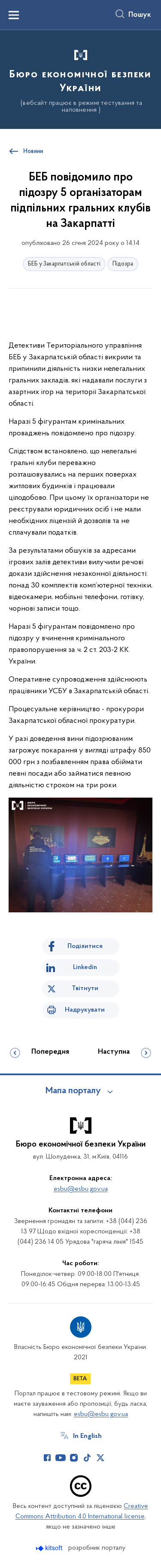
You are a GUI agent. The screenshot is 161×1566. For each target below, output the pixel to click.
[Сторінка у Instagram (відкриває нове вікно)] (74, 1458)
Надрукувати (85, 1009)
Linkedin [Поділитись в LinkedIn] (85, 967)
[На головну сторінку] (80, 78)
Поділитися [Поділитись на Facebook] (85, 946)
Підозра (122, 264)
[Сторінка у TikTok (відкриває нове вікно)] (87, 1458)
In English (87, 1436)
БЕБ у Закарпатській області (64, 264)
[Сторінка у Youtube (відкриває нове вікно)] (60, 1458)
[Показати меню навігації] (13, 15)
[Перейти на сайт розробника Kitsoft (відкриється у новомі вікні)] (50, 1548)
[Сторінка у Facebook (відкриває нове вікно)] (47, 1458)
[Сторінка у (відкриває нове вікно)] (114, 1458)
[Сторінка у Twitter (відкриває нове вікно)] (100, 1458)
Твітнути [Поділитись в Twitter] (85, 988)
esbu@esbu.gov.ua (81, 1189)
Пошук (139, 15)
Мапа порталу (73, 1091)
